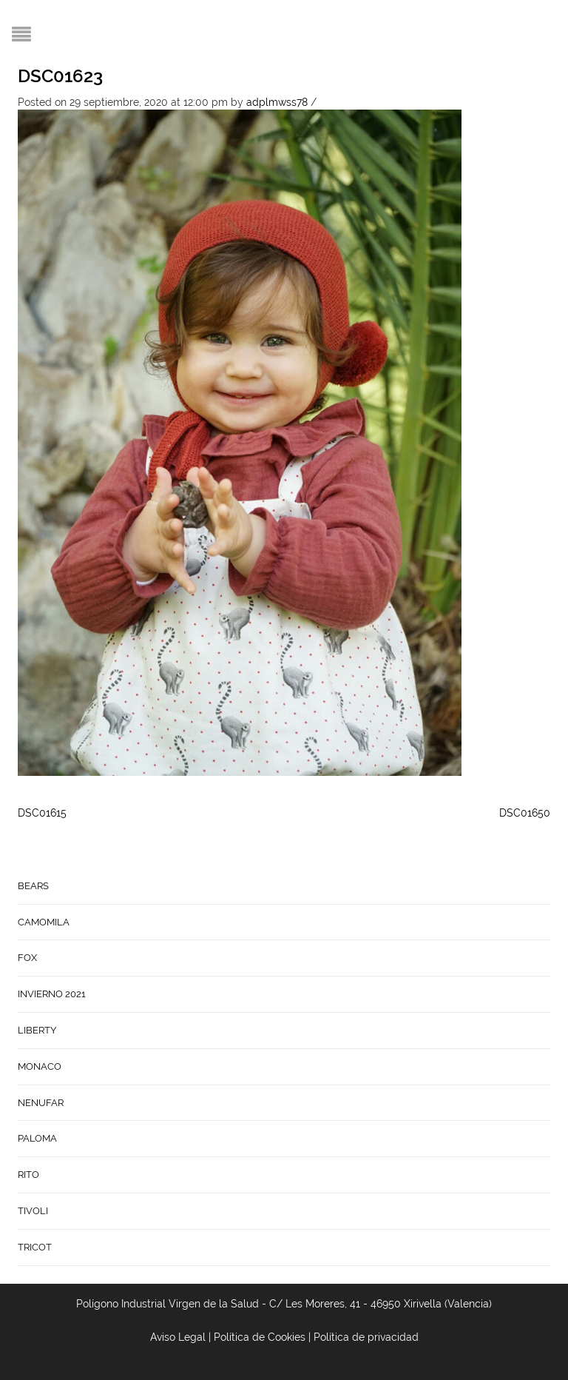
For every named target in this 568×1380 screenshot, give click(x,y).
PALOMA (37, 1138)
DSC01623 (60, 76)
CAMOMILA (44, 922)
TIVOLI (33, 1210)
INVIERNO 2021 (52, 993)
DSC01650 (524, 813)
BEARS (33, 885)
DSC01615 (42, 813)
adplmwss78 (277, 102)
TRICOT (35, 1247)
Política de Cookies (259, 1337)
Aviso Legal (178, 1337)
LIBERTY (37, 1030)
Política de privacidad (366, 1337)
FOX (27, 957)
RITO (28, 1174)
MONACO (39, 1066)
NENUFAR (41, 1102)
